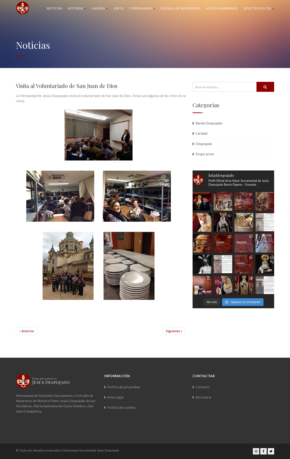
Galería (100, 8)
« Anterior (26, 331)
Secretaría (203, 397)
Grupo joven (205, 154)
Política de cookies (121, 407)
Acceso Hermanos (222, 8)
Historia (77, 8)
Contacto (203, 387)
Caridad (201, 133)
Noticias (54, 8)
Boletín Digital (259, 8)
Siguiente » (174, 331)
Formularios (142, 8)
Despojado (204, 144)
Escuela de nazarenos (180, 8)
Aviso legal (115, 397)
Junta (118, 8)
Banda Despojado (209, 123)
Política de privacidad (123, 387)
